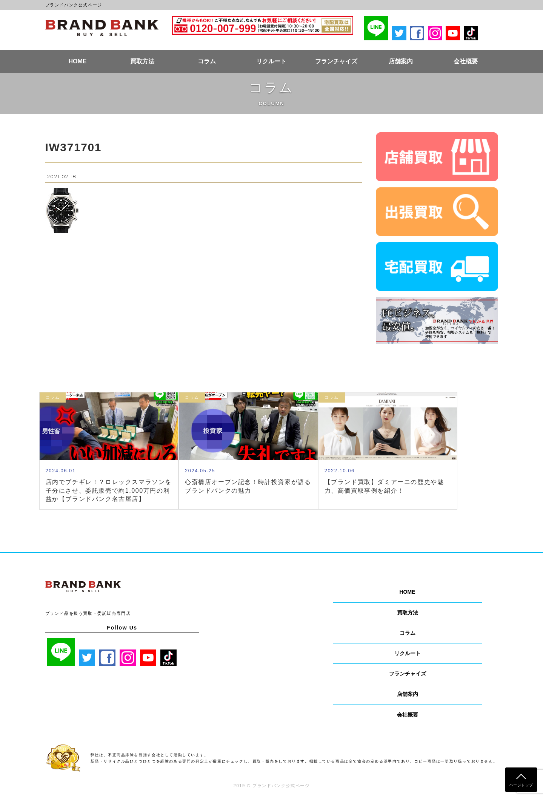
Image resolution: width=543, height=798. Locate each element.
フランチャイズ (336, 61)
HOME (77, 61)
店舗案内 (401, 61)
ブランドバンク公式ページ (101, 28)
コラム (207, 61)
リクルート (271, 61)
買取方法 (142, 61)
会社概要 (466, 61)
